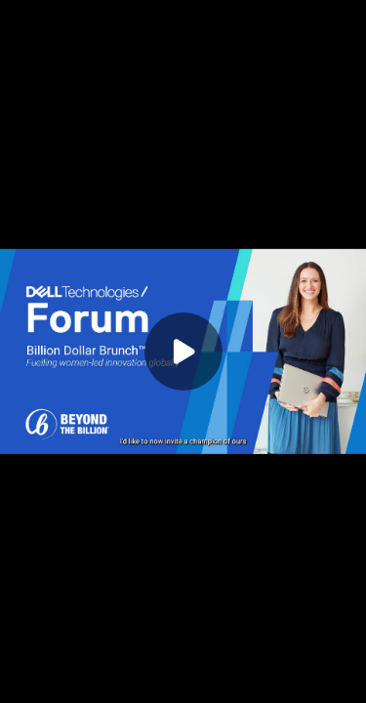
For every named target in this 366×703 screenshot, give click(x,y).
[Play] (183, 351)
